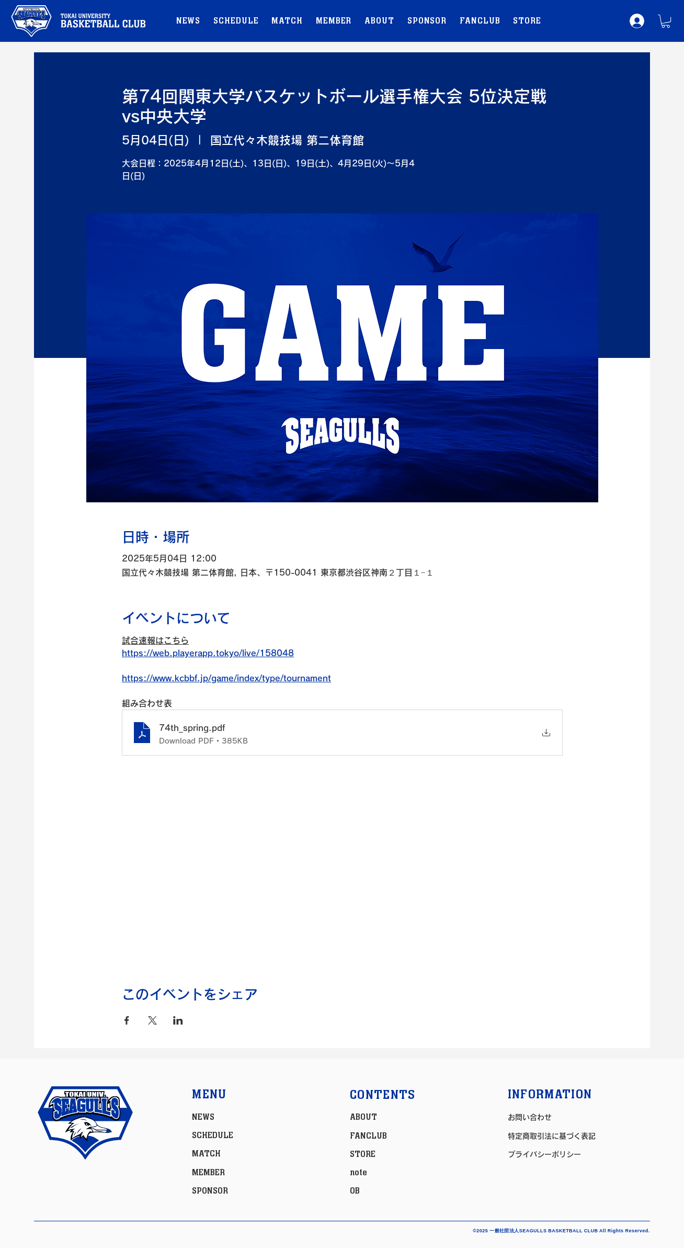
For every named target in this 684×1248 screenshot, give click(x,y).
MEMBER (208, 1172)
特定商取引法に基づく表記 (552, 1136)
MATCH (206, 1154)
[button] (666, 21)
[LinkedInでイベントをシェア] (178, 1020)
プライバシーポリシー (544, 1154)
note (358, 1172)
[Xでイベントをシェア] (152, 1020)
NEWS (203, 1117)
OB (355, 1191)
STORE (362, 1154)
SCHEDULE (212, 1135)
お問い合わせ (530, 1117)
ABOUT (363, 1117)
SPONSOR (210, 1191)
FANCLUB (368, 1136)
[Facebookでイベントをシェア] (127, 1020)
